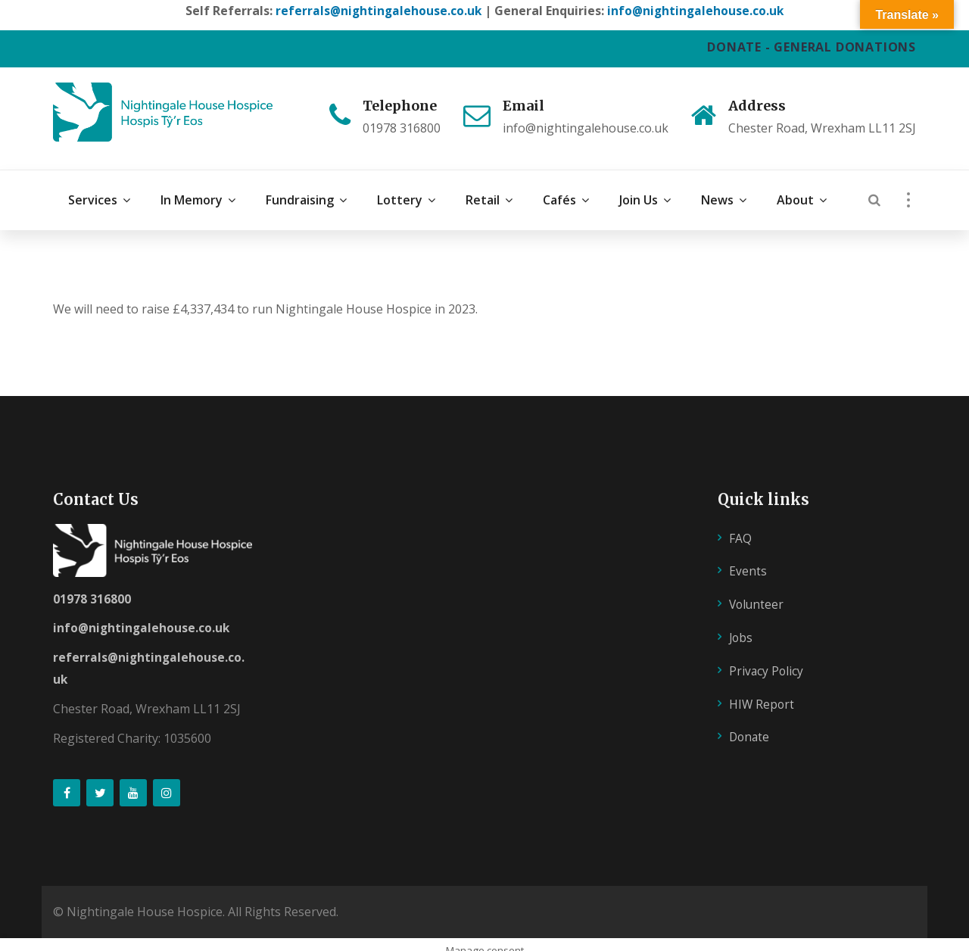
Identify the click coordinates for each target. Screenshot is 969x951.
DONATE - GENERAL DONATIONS (811, 47)
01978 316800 (92, 585)
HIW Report (762, 690)
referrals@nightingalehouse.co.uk (377, 10)
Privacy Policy (767, 657)
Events (748, 558)
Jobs (741, 624)
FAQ (740, 524)
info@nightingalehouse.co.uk (697, 10)
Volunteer (757, 591)
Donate (750, 724)
